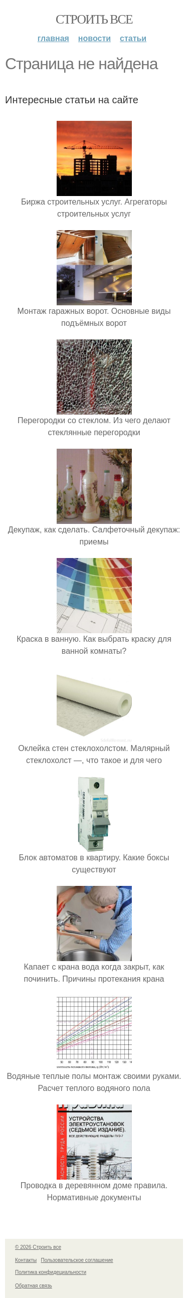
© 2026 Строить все (38, 1247)
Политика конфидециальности (50, 1272)
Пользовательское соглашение (77, 1260)
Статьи (133, 38)
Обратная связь (33, 1285)
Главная (53, 38)
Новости (94, 38)
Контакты (26, 1260)
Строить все (94, 19)
